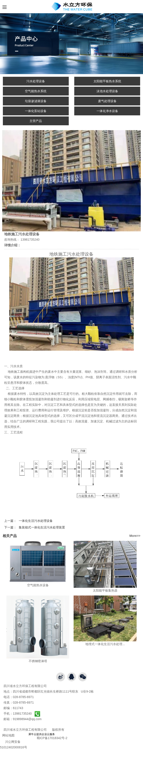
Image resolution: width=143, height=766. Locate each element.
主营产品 (36, 121)
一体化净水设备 (107, 111)
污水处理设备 (35, 81)
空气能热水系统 (35, 91)
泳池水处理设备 (107, 91)
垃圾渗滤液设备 (35, 101)
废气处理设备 (107, 101)
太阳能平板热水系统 (107, 81)
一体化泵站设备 (35, 111)
